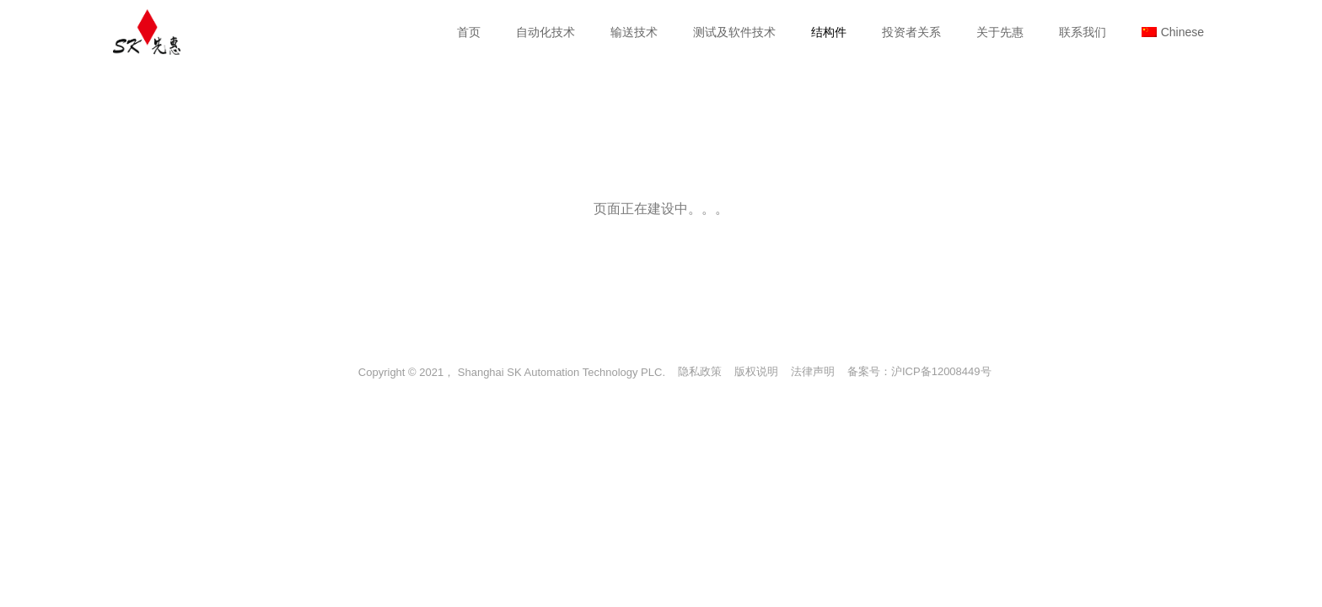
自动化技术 (545, 32)
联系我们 (1082, 32)
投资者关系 (911, 32)
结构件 (828, 32)
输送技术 (634, 32)
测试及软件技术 (734, 32)
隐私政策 (700, 371)
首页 (469, 32)
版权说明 (756, 371)
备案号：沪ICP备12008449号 (919, 371)
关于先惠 (1000, 32)
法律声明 (813, 371)
